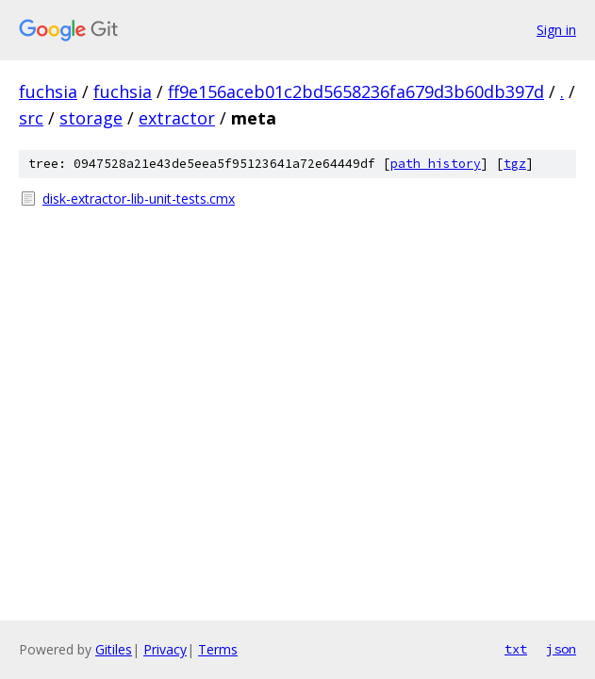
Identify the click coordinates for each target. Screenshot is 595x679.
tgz (515, 164)
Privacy (165, 649)
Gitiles (113, 649)
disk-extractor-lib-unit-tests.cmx (138, 198)
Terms (218, 649)
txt (515, 648)
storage (91, 118)
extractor (177, 118)
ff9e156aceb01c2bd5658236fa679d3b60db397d (356, 91)
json (561, 648)
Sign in (556, 30)
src (31, 118)
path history (435, 164)
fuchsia (48, 91)
